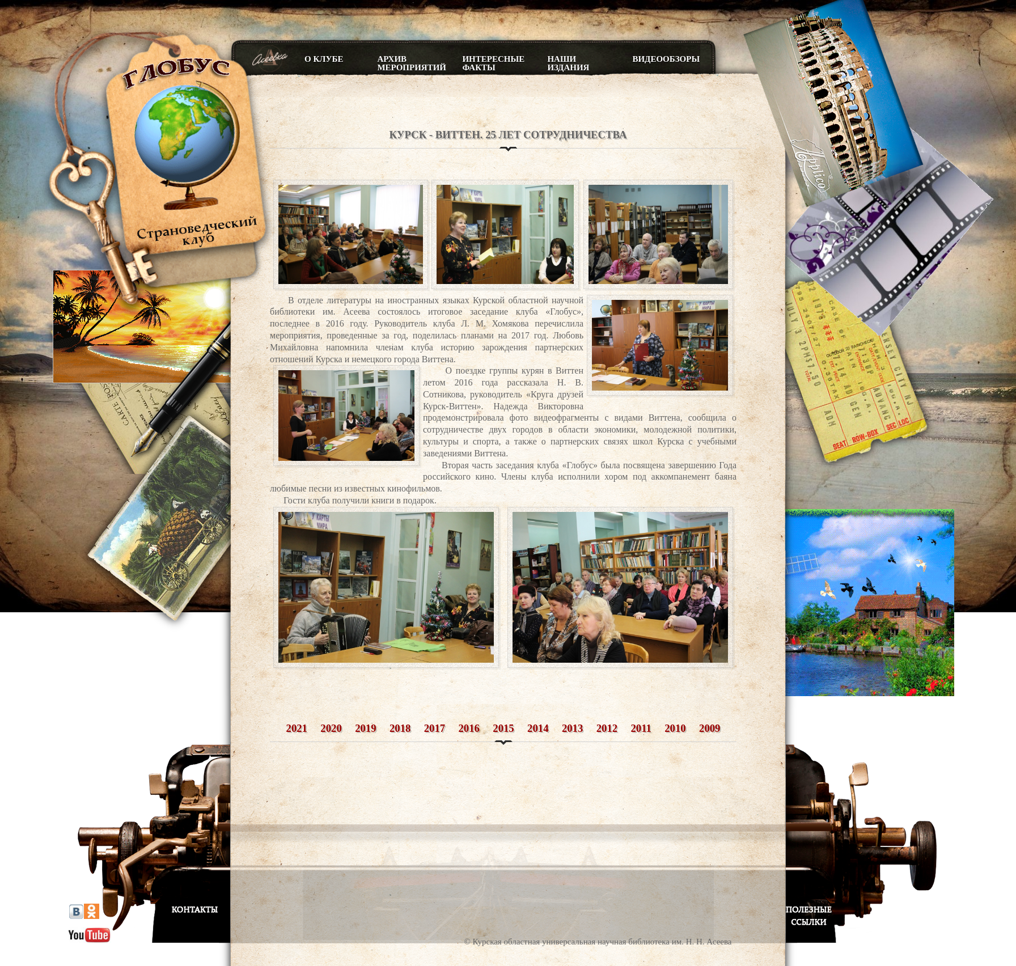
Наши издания (568, 63)
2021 (296, 728)
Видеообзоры (666, 58)
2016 (469, 728)
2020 (330, 728)
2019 (365, 728)
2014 (537, 728)
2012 (606, 728)
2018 (400, 728)
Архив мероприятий (411, 63)
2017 (434, 728)
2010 (674, 728)
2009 (709, 728)
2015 (503, 728)
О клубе (323, 58)
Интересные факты (493, 63)
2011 (641, 728)
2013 (572, 728)
